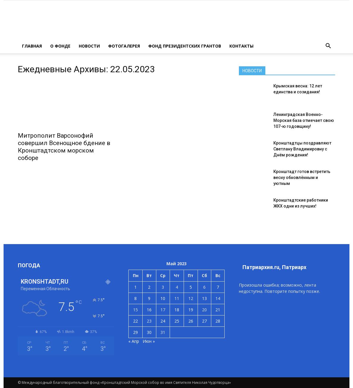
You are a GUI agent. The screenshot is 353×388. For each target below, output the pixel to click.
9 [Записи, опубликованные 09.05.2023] (149, 298)
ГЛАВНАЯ (32, 46)
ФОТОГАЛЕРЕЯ (124, 46)
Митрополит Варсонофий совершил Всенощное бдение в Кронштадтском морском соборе (64, 146)
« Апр (133, 341)
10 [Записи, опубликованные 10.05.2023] (162, 298)
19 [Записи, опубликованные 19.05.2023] (190, 309)
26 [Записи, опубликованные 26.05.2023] (190, 321)
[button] (328, 46)
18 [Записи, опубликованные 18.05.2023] (176, 309)
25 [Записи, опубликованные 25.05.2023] (176, 321)
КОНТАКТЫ (241, 46)
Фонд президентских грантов (184, 46)
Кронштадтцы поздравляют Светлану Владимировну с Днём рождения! (302, 149)
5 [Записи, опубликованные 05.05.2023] (191, 287)
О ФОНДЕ (60, 46)
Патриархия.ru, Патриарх (274, 267)
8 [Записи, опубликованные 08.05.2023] (135, 298)
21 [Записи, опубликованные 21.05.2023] (217, 309)
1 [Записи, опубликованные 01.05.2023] (135, 287)
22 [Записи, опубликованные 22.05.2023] (135, 321)
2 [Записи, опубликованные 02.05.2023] (149, 287)
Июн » (149, 341)
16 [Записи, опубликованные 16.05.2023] (149, 309)
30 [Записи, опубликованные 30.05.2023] (149, 332)
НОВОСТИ (89, 46)
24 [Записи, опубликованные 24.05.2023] (162, 321)
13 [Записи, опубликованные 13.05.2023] (204, 298)
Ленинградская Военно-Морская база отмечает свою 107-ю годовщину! (303, 120)
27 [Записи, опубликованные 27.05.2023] (204, 321)
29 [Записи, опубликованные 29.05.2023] (135, 332)
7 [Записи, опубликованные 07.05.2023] (218, 287)
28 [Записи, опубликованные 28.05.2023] (217, 321)
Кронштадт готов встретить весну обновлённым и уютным (301, 177)
